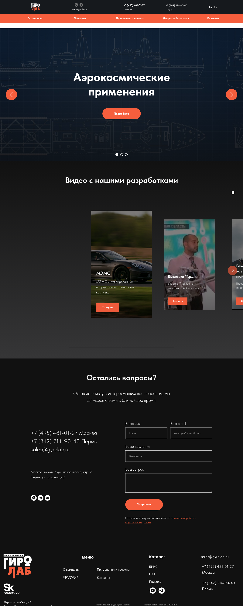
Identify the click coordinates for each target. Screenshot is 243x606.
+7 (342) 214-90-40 (176, 5)
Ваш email (178, 423)
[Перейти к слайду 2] (121, 154)
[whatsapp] (34, 498)
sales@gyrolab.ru (215, 556)
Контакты (103, 577)
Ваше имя (133, 423)
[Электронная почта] (47, 498)
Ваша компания (137, 446)
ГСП (152, 574)
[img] (153, 590)
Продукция (70, 577)
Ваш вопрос (134, 469)
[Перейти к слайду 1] (116, 154)
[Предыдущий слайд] (11, 94)
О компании (71, 569)
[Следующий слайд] (231, 94)
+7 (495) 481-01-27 (134, 5)
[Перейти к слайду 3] (126, 154)
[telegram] (40, 498)
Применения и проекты (113, 569)
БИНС (153, 566)
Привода (155, 581)
